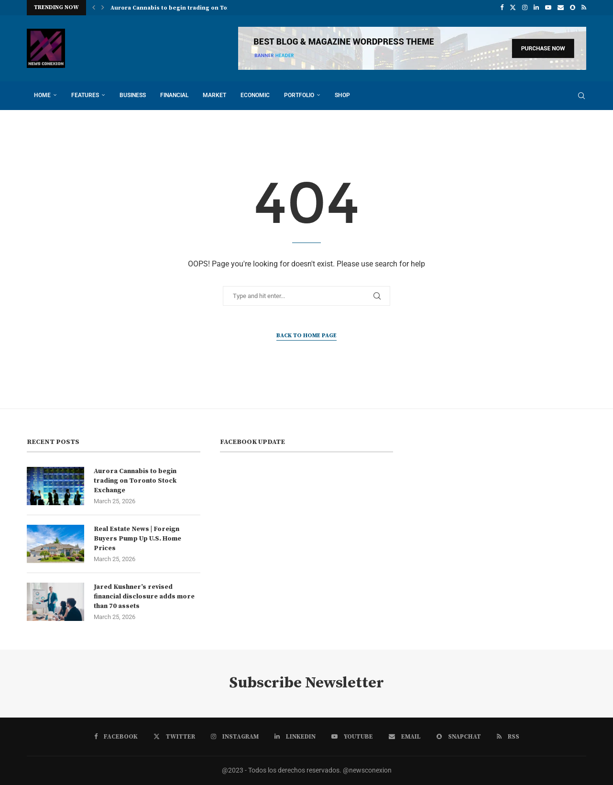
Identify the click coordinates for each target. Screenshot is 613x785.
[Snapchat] (572, 7)
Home (42, 95)
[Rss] (583, 7)
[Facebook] (502, 7)
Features (85, 95)
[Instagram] (524, 7)
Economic (255, 95)
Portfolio (299, 95)
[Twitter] (513, 7)
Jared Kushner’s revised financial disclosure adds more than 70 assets (144, 596)
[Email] (561, 7)
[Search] (581, 96)
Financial (174, 95)
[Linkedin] (536, 7)
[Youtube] (548, 7)
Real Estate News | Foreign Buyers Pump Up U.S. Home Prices (137, 538)
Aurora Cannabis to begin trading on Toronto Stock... (189, 7)
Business (133, 95)
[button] (94, 7)
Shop (342, 95)
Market (214, 95)
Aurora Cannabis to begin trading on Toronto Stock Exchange (135, 480)
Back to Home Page (306, 335)
